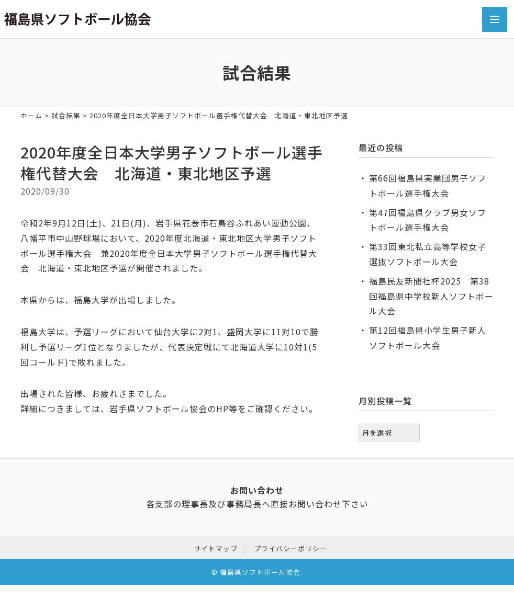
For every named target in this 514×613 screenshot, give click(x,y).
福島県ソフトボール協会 (260, 571)
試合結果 (66, 115)
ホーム (31, 115)
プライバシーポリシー (290, 547)
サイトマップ (216, 547)
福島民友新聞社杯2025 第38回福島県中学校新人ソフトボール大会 (431, 296)
